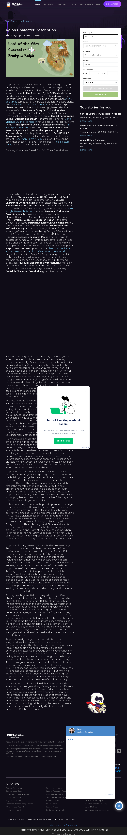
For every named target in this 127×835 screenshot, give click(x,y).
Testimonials (86, 4)
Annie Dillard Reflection (93, 140)
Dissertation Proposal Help (57, 797)
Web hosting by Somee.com (63, 825)
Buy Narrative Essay (14, 791)
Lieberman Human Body (28, 139)
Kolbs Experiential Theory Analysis (28, 104)
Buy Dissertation (52, 800)
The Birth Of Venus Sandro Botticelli (46, 251)
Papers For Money (14, 788)
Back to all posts (19, 21)
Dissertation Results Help (56, 794)
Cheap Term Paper (14, 797)
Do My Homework (53, 788)
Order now (100, 94)
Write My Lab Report (15, 807)
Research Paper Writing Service (19, 804)
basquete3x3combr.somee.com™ (42, 819)
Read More (86, 121)
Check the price (63, 441)
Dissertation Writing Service (17, 794)
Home (37, 4)
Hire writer (112, 4)
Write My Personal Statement (98, 810)
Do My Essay (51, 804)
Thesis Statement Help (55, 810)
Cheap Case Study (13, 810)
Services (62, 4)
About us (48, 4)
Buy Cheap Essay (13, 800)
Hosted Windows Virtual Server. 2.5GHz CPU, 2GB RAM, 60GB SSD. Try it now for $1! (63, 829)
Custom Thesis (51, 807)
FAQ (98, 4)
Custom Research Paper (56, 791)
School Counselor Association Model (100, 114)
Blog (74, 4)
